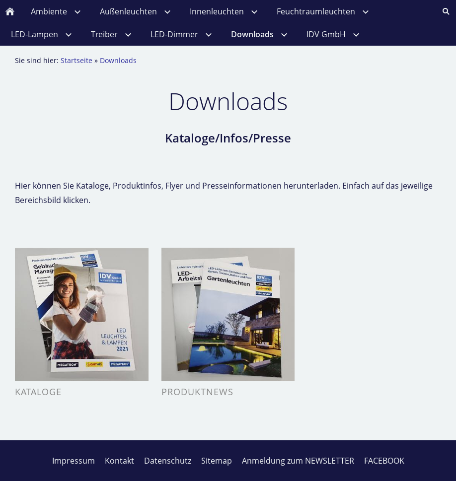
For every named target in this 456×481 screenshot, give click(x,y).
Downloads (118, 60)
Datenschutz (167, 460)
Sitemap (216, 460)
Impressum (73, 460)
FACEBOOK (384, 460)
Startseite (76, 60)
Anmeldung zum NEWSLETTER (298, 460)
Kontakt (119, 460)
